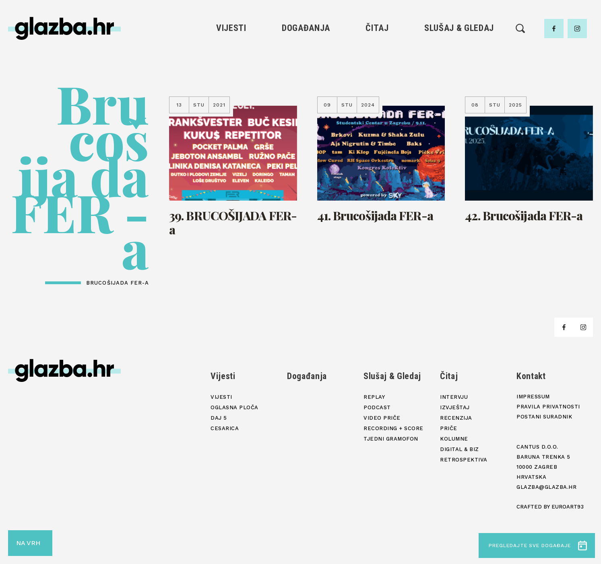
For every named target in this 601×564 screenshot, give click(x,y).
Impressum (533, 397)
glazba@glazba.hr (546, 487)
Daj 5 (219, 418)
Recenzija (456, 418)
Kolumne (454, 439)
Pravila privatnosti (548, 407)
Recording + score (393, 428)
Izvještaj (455, 407)
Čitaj (377, 28)
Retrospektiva (463, 460)
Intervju (454, 397)
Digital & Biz (459, 449)
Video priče (382, 418)
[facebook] (554, 28)
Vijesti (231, 28)
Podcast (377, 407)
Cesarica (225, 428)
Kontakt (531, 376)
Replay (374, 397)
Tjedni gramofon (390, 439)
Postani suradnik (544, 417)
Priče (448, 428)
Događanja (306, 28)
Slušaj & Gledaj (459, 28)
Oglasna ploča (234, 407)
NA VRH (28, 543)
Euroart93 (567, 507)
